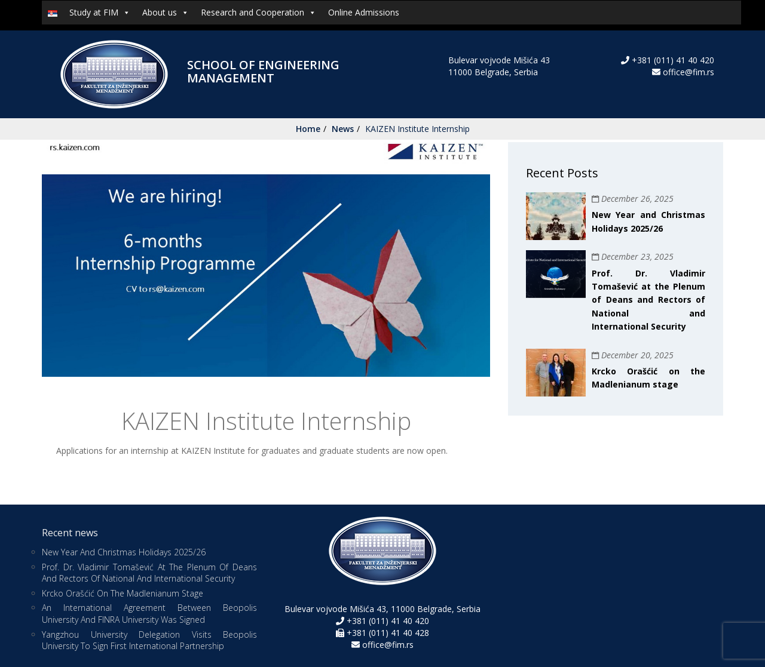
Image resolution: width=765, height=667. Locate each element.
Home (308, 128)
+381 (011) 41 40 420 (671, 60)
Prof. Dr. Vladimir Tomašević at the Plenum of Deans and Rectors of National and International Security (648, 300)
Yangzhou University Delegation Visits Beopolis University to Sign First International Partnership (149, 640)
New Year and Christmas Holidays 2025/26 (124, 552)
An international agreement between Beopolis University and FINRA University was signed (149, 613)
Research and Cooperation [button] (258, 12)
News (343, 128)
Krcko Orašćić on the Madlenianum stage (122, 593)
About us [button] (165, 12)
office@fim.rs (688, 72)
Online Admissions (363, 12)
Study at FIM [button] (99, 12)
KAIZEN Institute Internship (417, 128)
